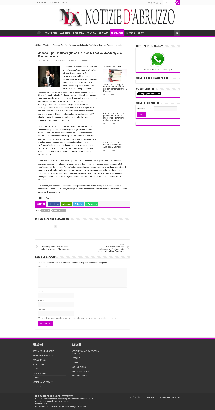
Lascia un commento (79, 60)
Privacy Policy (39, 360)
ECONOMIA (78, 33)
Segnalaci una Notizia (43, 351)
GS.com (176, 397)
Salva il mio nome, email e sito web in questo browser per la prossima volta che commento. (78, 318)
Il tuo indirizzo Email (145, 109)
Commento (43, 266)
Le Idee (75, 362)
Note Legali (38, 364)
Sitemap (36, 378)
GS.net (158, 397)
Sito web (41, 309)
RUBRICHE (41, 3)
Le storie (76, 358)
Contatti (37, 386)
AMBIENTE (65, 33)
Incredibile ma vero (81, 376)
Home (38, 45)
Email (41, 300)
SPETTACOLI (117, 33)
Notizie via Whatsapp (43, 382)
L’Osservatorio (79, 367)
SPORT (141, 33)
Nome (41, 291)
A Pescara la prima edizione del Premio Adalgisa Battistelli (112, 144)
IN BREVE (130, 33)
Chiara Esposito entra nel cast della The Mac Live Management (55, 247)
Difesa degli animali (81, 371)
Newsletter (38, 369)
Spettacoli (48, 45)
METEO (65, 3)
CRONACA (103, 33)
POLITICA (91, 33)
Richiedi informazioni (43, 355)
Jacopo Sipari (59, 210)
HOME (39, 33)
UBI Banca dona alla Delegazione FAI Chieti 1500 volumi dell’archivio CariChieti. (109, 248)
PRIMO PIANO (50, 33)
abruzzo (45, 210)
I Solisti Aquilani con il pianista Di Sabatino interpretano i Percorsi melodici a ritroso (113, 116)
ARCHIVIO (54, 3)
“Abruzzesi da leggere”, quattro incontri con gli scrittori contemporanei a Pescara (115, 87)
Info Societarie (40, 373)
